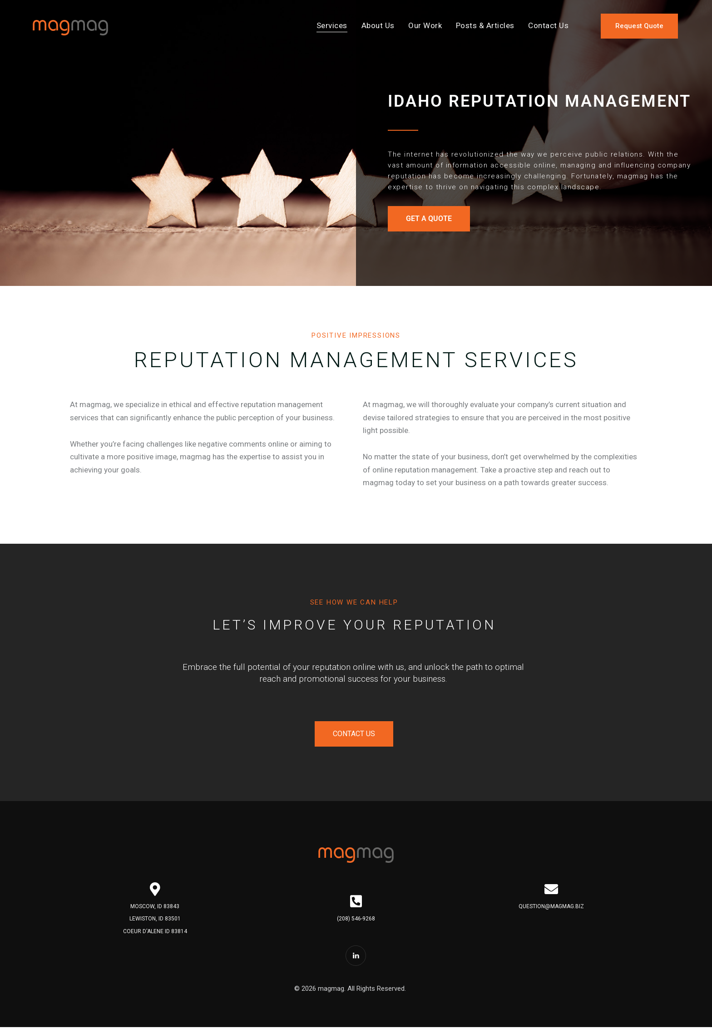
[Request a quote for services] (639, 26)
